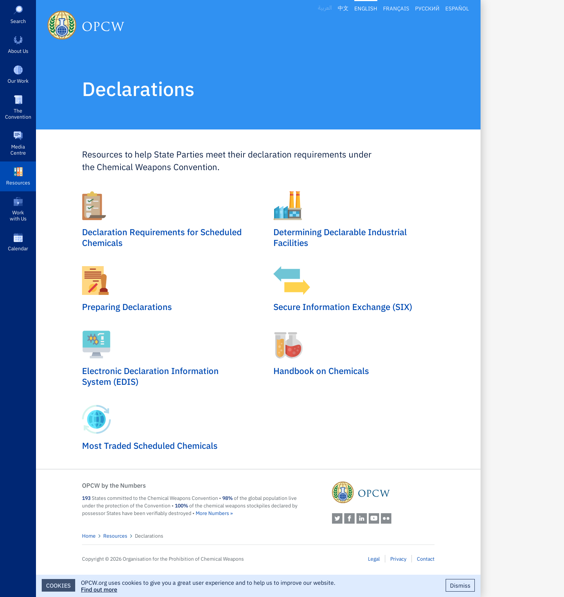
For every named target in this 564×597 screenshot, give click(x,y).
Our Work (18, 80)
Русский (427, 8)
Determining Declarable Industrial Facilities (340, 237)
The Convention (18, 113)
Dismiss (460, 585)
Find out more (99, 589)
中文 (343, 8)
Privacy (398, 558)
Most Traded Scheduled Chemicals (150, 445)
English (365, 8)
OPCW (383, 492)
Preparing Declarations (127, 306)
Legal (374, 558)
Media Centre (18, 149)
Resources (18, 182)
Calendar (18, 248)
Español (457, 8)
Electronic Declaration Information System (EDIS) (150, 375)
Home (89, 535)
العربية (325, 8)
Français (396, 8)
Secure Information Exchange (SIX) (342, 306)
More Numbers (212, 512)
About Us (18, 50)
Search (18, 20)
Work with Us (18, 215)
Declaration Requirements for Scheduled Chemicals (162, 237)
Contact (426, 558)
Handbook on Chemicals (321, 370)
